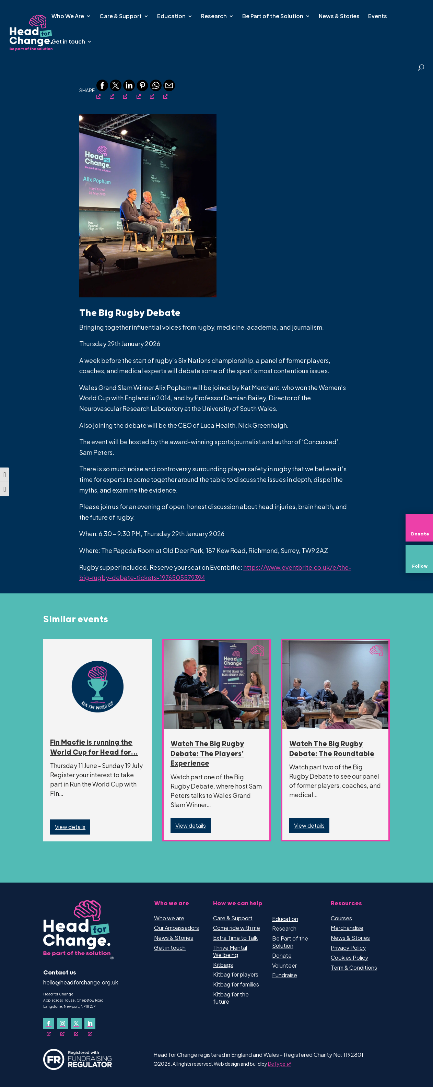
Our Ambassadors (176, 927)
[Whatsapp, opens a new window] (156, 89)
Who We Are (67, 17)
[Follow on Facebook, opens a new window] (48, 1023)
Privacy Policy (348, 947)
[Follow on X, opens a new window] (76, 1023)
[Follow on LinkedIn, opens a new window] (89, 1023)
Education (171, 17)
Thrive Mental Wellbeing (230, 951)
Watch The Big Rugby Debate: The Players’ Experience (207, 754)
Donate (282, 955)
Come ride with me (236, 927)
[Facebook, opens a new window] (102, 89)
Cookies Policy (349, 957)
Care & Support (121, 17)
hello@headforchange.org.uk (80, 982)
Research (214, 17)
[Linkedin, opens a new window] (129, 89)
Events (377, 17)
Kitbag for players (235, 974)
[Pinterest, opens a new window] (142, 89)
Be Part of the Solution (272, 17)
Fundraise (284, 975)
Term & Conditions (354, 967)
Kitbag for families (236, 984)
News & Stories (339, 17)
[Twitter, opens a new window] (115, 89)
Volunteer (284, 965)
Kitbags (223, 964)
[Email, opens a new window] (169, 89)
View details (70, 826)
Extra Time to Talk (235, 937)
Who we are (169, 918)
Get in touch (68, 42)
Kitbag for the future (231, 998)
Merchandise (347, 927)
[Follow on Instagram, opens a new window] (62, 1023)
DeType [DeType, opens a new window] (279, 1064)
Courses (341, 918)
